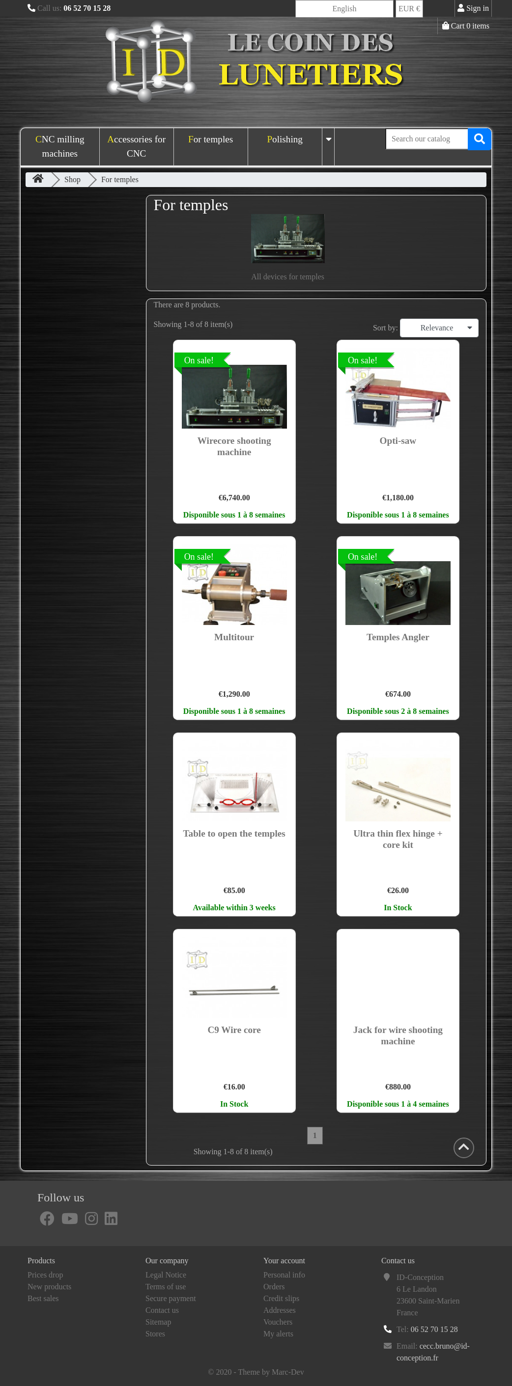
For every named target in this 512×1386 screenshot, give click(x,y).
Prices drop (45, 1275)
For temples (210, 139)
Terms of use (165, 1286)
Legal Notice (165, 1275)
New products (49, 1286)
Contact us (162, 1310)
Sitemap (158, 1322)
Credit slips (281, 1298)
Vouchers (277, 1322)
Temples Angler (398, 637)
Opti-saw (398, 440)
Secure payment (170, 1298)
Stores (155, 1334)
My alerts (278, 1334)
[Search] (438, 139)
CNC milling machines (60, 146)
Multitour (234, 637)
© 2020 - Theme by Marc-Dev (256, 1372)
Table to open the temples (234, 833)
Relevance (446, 328)
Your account (284, 1260)
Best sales (43, 1298)
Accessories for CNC (136, 146)
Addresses (279, 1310)
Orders (274, 1286)
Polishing (285, 139)
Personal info (284, 1275)
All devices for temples (287, 276)
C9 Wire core (233, 1030)
